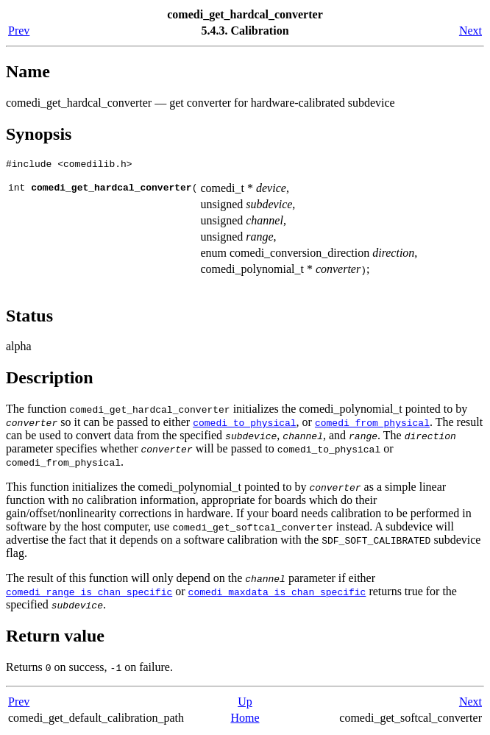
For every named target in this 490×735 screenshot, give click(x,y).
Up (245, 703)
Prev (18, 30)
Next (470, 30)
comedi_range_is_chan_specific (89, 593)
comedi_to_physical (244, 424)
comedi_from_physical (372, 424)
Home (244, 720)
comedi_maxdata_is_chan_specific (277, 593)
